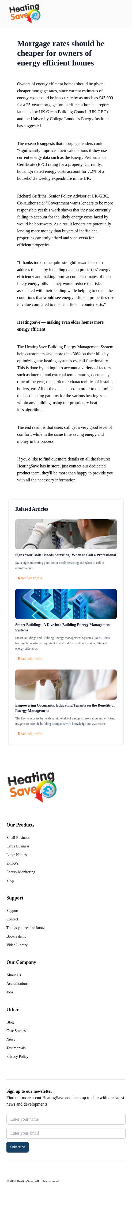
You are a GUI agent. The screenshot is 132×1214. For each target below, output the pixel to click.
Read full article (30, 578)
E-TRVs (12, 863)
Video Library (17, 945)
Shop (10, 881)
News (10, 1039)
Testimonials (15, 1048)
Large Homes (16, 855)
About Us (13, 975)
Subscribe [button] (17, 1147)
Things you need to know (25, 928)
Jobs (9, 992)
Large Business (17, 846)
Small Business (17, 838)
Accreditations (17, 984)
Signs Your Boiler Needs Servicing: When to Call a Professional (65, 555)
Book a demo (16, 936)
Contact (12, 919)
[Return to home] (25, 14)
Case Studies (16, 1031)
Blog (10, 1022)
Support (12, 911)
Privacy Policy (17, 1057)
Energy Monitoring (20, 872)
